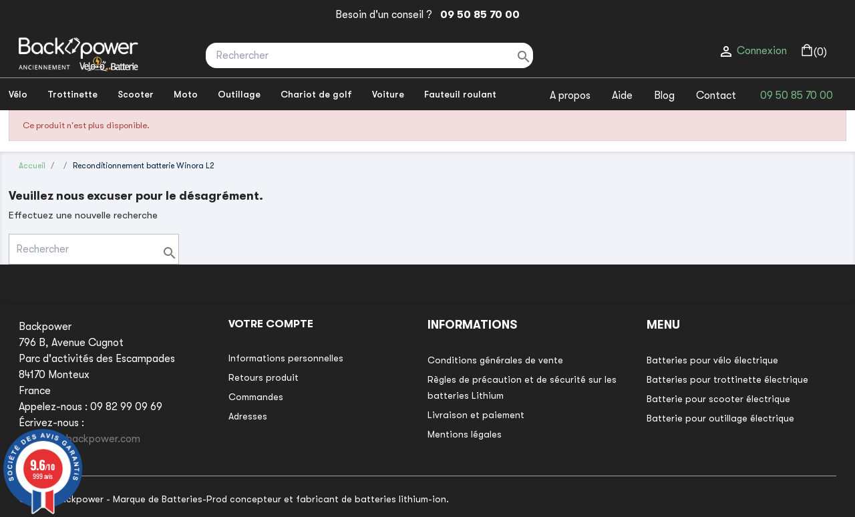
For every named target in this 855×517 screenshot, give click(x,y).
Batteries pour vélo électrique (712, 360)
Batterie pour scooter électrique (718, 398)
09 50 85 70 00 (477, 15)
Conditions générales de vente (495, 360)
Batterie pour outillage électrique (720, 418)
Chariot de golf (316, 94)
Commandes (255, 396)
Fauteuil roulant (460, 94)
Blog (664, 96)
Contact (716, 96)
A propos (570, 96)
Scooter (136, 94)
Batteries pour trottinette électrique (727, 379)
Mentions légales (465, 434)
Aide (622, 96)
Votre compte (270, 324)
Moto (186, 94)
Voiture (388, 94)
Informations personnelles (285, 358)
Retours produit (263, 377)
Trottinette (72, 94)
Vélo (18, 94)
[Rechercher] (369, 55)
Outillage (239, 94)
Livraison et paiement (476, 414)
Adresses (247, 416)
